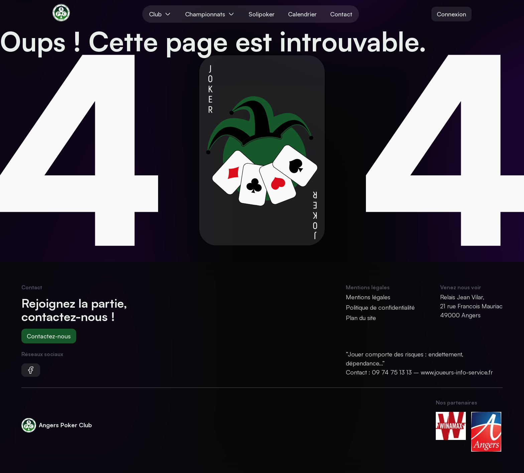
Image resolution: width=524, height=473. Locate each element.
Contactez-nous (49, 336)
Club (160, 14)
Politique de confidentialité (380, 307)
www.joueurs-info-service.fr (457, 372)
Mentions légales (368, 297)
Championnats (210, 14)
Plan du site (361, 317)
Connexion (451, 14)
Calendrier (302, 14)
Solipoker (262, 14)
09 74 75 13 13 (392, 372)
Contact (341, 14)
